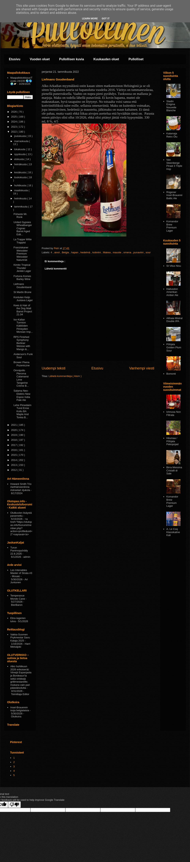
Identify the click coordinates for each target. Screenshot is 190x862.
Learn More (90, 18)
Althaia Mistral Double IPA (174, 320)
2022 (14, 131)
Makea (107, 252)
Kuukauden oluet (106, 59)
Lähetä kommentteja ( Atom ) (65, 376)
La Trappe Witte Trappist (22, 241)
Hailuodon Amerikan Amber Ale (172, 292)
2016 (14, 449)
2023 (14, 126)
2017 (14, 445)
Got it (106, 18)
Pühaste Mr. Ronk (20, 216)
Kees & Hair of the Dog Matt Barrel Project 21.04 (22, 310)
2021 (14, 424)
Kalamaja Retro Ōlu (171, 135)
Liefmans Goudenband (22, 286)
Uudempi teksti (53, 368)
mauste (117, 252)
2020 (14, 430)
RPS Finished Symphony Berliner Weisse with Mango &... (21, 343)
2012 (14, 469)
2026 (14, 111)
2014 (14, 460)
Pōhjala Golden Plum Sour (173, 347)
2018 (14, 439)
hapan (75, 252)
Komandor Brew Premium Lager (172, 226)
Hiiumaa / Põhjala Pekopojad (172, 441)
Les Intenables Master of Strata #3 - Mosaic (21, 573)
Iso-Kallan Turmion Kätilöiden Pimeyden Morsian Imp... (23, 325)
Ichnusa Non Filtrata (173, 413)
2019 (14, 434)
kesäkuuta (20, 172)
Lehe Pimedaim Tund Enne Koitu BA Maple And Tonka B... (22, 411)
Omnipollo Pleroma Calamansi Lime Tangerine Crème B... (21, 378)
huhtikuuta (20, 185)
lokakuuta (20, 149)
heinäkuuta (20, 164)
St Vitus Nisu (173, 265)
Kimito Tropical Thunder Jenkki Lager (22, 267)
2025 (14, 116)
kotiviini (97, 252)
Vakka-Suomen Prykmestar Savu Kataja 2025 (20, 637)
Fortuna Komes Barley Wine (22, 278)
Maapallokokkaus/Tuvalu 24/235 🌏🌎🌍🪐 (21, 80)
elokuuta (19, 159)
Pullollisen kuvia (71, 59)
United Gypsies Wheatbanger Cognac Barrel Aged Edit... (22, 228)
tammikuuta (21, 206)
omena (127, 252)
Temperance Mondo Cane (17, 597)
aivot (57, 252)
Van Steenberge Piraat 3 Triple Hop (174, 164)
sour (148, 252)
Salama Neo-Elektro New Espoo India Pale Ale (21, 395)
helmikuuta (20, 198)
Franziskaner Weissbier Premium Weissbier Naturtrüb (20, 253)
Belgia (66, 252)
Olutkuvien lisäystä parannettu (21, 514)
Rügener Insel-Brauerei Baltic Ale (174, 195)
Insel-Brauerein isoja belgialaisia (19, 709)
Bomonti (171, 373)
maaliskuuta (21, 190)
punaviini (138, 252)
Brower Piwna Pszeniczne (21, 364)
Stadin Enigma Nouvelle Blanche (171, 106)
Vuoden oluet (40, 59)
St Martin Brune (22, 292)
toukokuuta (20, 177)
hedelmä (85, 252)
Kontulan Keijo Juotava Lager (23, 299)
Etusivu (14, 59)
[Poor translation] (14, 804)
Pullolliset (136, 59)
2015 (14, 454)
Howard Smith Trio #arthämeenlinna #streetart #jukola (20, 487)
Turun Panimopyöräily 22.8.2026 (19, 550)
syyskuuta (20, 154)
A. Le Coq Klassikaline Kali (173, 532)
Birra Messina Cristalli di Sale (174, 470)
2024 (14, 121)
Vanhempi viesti (141, 368)
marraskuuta (21, 141)
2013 (14, 465)
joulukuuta (20, 136)
